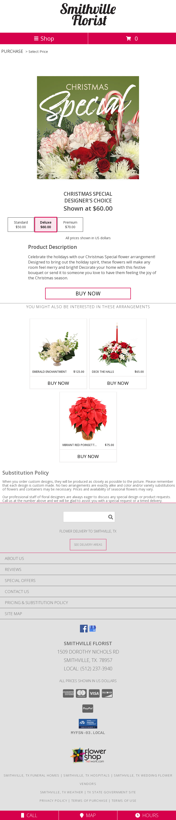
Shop (44, 38)
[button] (88, 723)
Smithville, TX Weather (61, 792)
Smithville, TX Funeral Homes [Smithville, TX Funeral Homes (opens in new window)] (31, 775)
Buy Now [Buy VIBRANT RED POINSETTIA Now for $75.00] (88, 456)
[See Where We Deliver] (88, 544)
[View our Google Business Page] (92, 631)
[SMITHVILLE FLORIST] (88, 25)
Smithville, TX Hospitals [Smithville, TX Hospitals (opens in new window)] (86, 775)
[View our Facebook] (84, 631)
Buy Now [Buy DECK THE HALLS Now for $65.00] (118, 383)
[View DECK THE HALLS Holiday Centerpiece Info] (118, 344)
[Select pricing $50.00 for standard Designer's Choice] (21, 225)
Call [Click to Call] (29, 815)
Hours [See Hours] (146, 815)
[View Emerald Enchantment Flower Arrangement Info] (58, 344)
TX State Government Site (111, 792)
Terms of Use (124, 800)
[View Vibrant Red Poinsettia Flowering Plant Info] (88, 417)
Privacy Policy (53, 800)
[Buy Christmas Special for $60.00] (88, 293)
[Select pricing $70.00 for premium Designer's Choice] (70, 225)
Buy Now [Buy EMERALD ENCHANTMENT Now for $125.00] (58, 383)
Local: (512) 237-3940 (88, 668)
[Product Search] (89, 516)
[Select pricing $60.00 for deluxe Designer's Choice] (45, 225)
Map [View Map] (88, 815)
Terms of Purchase (89, 800)
